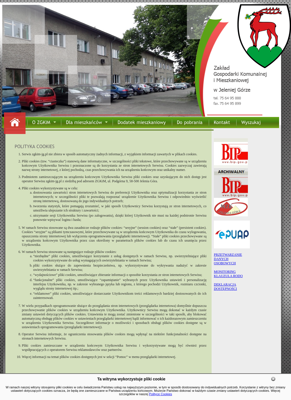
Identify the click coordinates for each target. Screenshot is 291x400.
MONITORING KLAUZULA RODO (228, 274)
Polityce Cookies (160, 394)
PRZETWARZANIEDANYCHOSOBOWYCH (228, 259)
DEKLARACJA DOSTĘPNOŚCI (225, 286)
